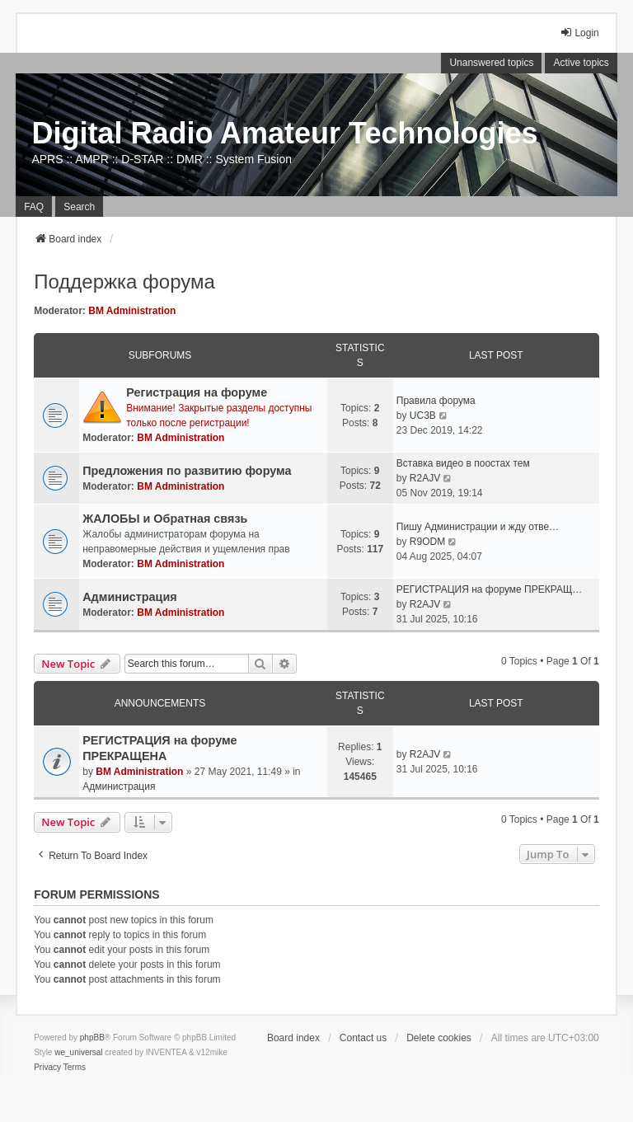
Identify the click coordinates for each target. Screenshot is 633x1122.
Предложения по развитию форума (186, 470)
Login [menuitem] (579, 32)
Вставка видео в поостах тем (463, 463)
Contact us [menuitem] (363, 1038)
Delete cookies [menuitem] (438, 1038)
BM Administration (132, 311)
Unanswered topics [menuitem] (491, 62)
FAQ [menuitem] (34, 207)
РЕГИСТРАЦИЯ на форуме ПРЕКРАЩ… (489, 589)
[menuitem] (47, 1067)
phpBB (92, 1037)
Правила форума (436, 400)
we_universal (78, 1052)
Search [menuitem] (79, 207)
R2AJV (425, 478)
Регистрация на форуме (196, 392)
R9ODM (427, 541)
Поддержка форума (124, 281)
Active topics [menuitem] (580, 62)
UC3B (423, 415)
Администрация (129, 596)
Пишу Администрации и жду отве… (477, 527)
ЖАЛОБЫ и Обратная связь (164, 518)
